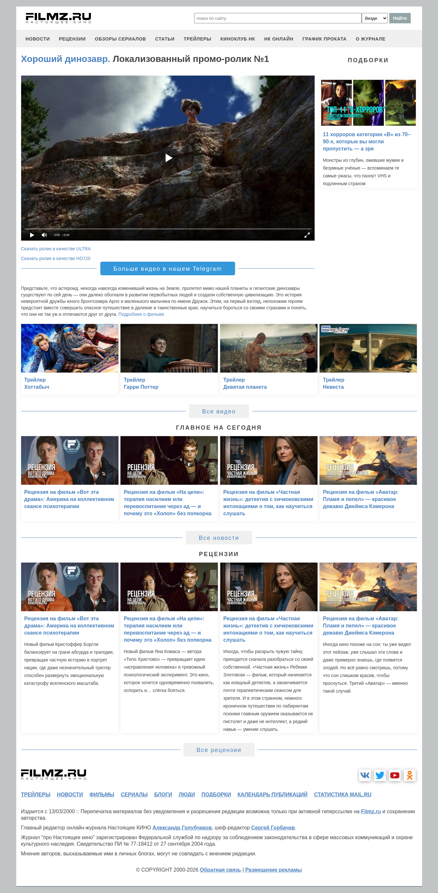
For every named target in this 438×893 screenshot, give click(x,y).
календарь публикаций (273, 794)
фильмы (101, 794)
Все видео (219, 411)
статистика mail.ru (342, 794)
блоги (163, 794)
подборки (216, 794)
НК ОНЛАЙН (279, 39)
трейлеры (197, 39)
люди (187, 794)
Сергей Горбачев (273, 827)
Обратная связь (220, 870)
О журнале (371, 39)
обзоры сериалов (120, 39)
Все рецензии (218, 750)
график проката (325, 39)
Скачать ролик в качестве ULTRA (56, 248)
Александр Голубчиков (182, 827)
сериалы (134, 794)
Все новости (219, 538)
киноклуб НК (237, 39)
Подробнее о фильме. (142, 314)
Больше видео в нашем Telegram (167, 269)
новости (38, 39)
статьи (165, 39)
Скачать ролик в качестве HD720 (56, 258)
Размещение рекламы (273, 870)
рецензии (72, 39)
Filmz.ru (371, 811)
